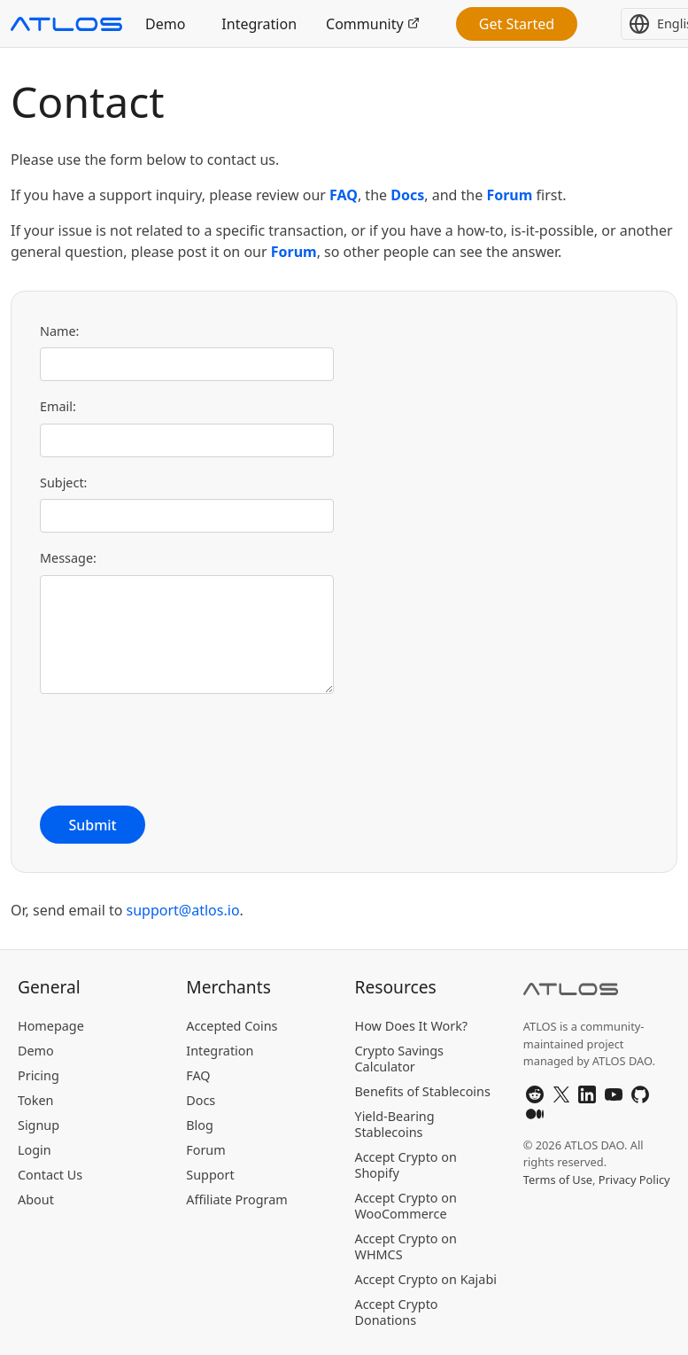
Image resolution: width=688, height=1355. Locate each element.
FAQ (343, 195)
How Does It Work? (411, 1025)
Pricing (38, 1075)
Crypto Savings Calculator (399, 1058)
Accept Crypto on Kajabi (426, 1279)
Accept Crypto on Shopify (406, 1165)
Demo (165, 24)
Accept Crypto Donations (396, 1312)
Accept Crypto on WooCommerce (406, 1205)
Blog (199, 1125)
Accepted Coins (231, 1025)
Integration (259, 24)
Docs (407, 195)
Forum (509, 195)
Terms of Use (557, 1180)
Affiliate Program (236, 1199)
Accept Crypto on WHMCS (406, 1246)
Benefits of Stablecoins (423, 1091)
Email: (58, 406)
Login (34, 1149)
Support (210, 1174)
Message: (68, 557)
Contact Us (50, 1174)
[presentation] (174, 749)
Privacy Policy (634, 1180)
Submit (92, 825)
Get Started (516, 24)
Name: (59, 331)
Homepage (51, 1025)
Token (35, 1100)
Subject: (63, 482)
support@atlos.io (183, 910)
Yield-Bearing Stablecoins (395, 1124)
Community (373, 24)
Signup (38, 1125)
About (36, 1199)
